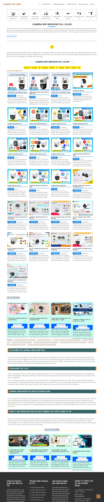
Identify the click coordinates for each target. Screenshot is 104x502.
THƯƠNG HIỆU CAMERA (58, 4)
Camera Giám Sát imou (37, 497)
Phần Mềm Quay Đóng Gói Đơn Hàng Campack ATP (39, 450)
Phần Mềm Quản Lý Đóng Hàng (81, 452)
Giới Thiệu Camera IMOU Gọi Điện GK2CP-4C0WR (61, 319)
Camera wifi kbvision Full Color (52, 24)
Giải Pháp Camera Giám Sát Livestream (18, 319)
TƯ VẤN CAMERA (46, 4)
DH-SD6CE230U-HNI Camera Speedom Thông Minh (67, 340)
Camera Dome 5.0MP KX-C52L (37, 154)
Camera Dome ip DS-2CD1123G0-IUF (22, 342)
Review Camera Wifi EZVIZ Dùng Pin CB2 (38, 319)
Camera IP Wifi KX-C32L (58, 154)
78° (39, 67)
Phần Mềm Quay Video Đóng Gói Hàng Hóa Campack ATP (17, 450)
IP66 (79, 67)
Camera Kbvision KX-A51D (80, 123)
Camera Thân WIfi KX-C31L (59, 123)
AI (56, 67)
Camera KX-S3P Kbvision (58, 185)
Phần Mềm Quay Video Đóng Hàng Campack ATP (60, 450)
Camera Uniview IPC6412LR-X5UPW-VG (25, 340)
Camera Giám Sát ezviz (37, 500)
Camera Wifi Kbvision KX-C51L (38, 123)
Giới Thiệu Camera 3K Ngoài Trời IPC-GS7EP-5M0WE (41, 344)
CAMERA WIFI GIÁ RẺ (72, 4)
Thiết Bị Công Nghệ (83, 4)
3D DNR (67, 67)
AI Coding (73, 67)
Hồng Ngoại (45, 67)
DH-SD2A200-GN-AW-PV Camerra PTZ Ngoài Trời (73, 342)
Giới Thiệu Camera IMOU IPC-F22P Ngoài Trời (46, 342)
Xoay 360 (61, 67)
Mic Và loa (27, 67)
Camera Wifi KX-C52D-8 (14, 185)
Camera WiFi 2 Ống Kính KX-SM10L (17, 92)
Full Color (52, 67)
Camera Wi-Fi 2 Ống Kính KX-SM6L (60, 92)
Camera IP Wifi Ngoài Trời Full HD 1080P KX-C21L (82, 186)
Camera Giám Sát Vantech (38, 490)
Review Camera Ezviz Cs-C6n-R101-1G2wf (82, 320)
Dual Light (34, 67)
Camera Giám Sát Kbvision (38, 495)
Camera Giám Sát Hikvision (38, 492)
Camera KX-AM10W (78, 90)
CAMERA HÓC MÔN (12, 4)
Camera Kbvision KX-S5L (14, 123)
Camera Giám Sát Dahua (37, 487)
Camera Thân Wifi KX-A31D (15, 154)
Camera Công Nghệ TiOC (14, 71)
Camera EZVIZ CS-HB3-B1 (44, 340)
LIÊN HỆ (92, 4)
